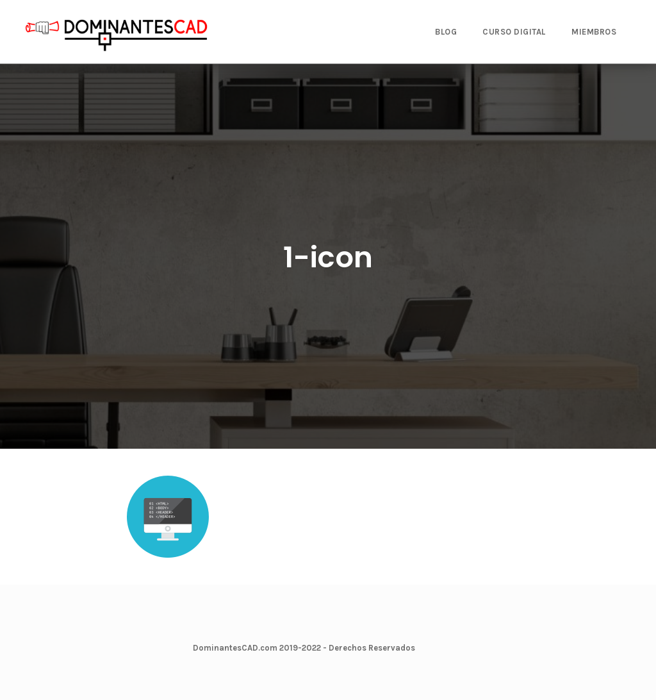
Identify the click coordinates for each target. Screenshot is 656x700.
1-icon (328, 257)
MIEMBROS (593, 32)
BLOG (446, 32)
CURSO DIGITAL (514, 32)
